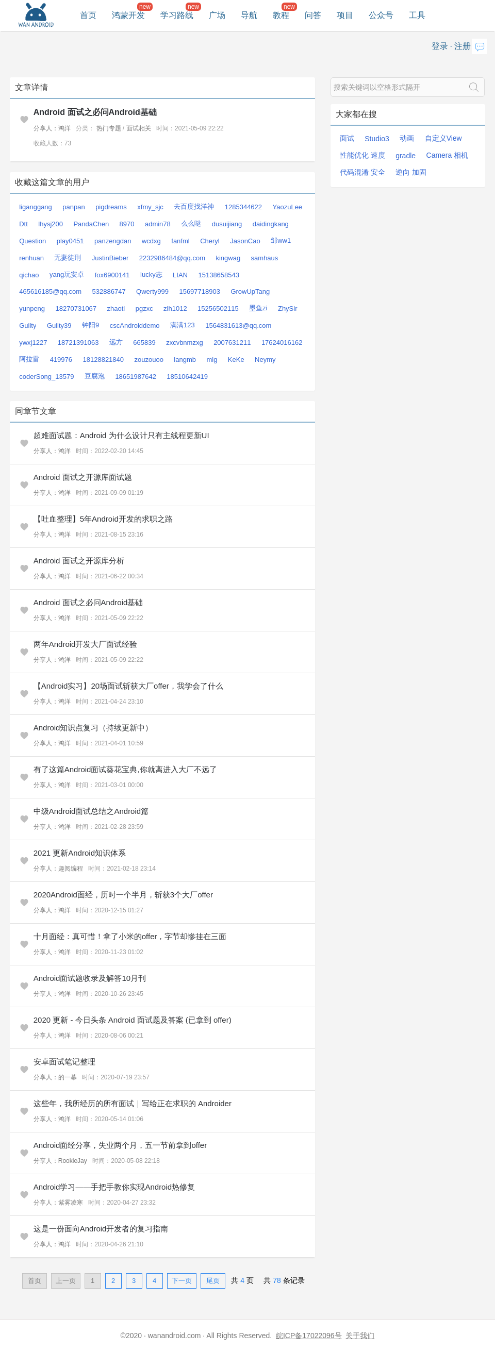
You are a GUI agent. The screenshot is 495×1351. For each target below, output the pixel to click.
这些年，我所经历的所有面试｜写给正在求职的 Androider (133, 1103)
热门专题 (108, 128)
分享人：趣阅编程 (58, 868)
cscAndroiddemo (135, 325)
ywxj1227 (33, 342)
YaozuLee (288, 207)
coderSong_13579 (46, 376)
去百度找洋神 (194, 206)
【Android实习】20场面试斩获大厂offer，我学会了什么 (128, 685)
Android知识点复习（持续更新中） (93, 727)
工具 (417, 15)
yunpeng (32, 308)
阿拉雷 (29, 359)
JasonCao (245, 241)
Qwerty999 (152, 291)
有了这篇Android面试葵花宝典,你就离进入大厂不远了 (125, 769)
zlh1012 (175, 308)
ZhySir (288, 308)
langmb (185, 359)
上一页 (66, 1281)
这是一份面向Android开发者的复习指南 (101, 1228)
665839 (144, 342)
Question (32, 241)
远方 (116, 342)
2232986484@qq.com (172, 258)
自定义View (443, 138)
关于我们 (359, 1335)
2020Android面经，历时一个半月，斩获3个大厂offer (123, 894)
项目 (345, 15)
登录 (440, 46)
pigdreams (111, 207)
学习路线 (176, 15)
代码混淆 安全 (362, 172)
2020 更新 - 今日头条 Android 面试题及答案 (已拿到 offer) (133, 1019)
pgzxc (144, 308)
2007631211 (232, 342)
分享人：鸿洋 (52, 128)
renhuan (31, 258)
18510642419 (187, 376)
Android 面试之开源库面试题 (83, 477)
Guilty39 (59, 325)
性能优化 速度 (362, 155)
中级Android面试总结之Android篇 (91, 811)
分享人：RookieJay (60, 1160)
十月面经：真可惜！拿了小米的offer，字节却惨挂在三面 (130, 936)
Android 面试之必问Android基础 (95, 112)
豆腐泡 (95, 376)
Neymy (265, 359)
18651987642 (135, 376)
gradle (405, 156)
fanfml (180, 241)
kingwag (228, 258)
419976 (61, 359)
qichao (29, 275)
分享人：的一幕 (55, 1077)
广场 (217, 15)
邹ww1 (281, 240)
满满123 (182, 325)
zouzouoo (148, 359)
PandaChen (91, 224)
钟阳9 (90, 325)
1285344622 (243, 207)
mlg (211, 359)
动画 (407, 138)
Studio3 (377, 139)
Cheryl (210, 241)
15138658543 (218, 275)
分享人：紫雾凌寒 (58, 1202)
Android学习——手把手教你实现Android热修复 (114, 1186)
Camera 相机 (447, 155)
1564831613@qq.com (238, 325)
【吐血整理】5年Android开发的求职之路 (103, 518)
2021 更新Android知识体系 (80, 852)
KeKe (236, 359)
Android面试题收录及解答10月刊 (90, 978)
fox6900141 (112, 275)
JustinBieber (110, 258)
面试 (347, 138)
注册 (462, 46)
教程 (281, 15)
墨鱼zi (258, 308)
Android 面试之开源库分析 (79, 560)
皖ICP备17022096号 (309, 1335)
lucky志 (151, 274)
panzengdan (112, 241)
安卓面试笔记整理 (64, 1061)
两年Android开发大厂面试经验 (86, 644)
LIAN (180, 275)
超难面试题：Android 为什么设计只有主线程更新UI (121, 435)
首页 (88, 15)
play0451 (70, 241)
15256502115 (218, 308)
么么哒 (191, 223)
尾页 (213, 1281)
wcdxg (151, 241)
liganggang (35, 207)
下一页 (182, 1281)
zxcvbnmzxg (184, 342)
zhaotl (116, 308)
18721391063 (78, 342)
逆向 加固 (410, 172)
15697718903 (199, 291)
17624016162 (282, 342)
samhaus (264, 258)
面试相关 (138, 128)
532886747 (109, 291)
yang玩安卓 (67, 274)
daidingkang (271, 224)
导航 (249, 15)
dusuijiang (227, 224)
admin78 (158, 224)
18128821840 (103, 359)
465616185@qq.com (50, 291)
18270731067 (76, 308)
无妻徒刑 (67, 257)
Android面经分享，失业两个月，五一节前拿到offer (120, 1145)
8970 (127, 224)
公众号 (381, 15)
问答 (313, 15)
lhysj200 (50, 224)
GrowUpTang (250, 291)
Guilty (27, 325)
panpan (73, 207)
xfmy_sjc (150, 207)
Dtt (23, 224)
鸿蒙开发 (128, 15)
